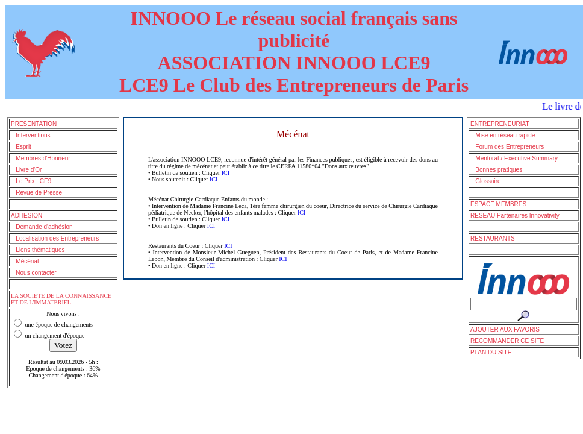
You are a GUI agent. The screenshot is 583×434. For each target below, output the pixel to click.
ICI (225, 172)
